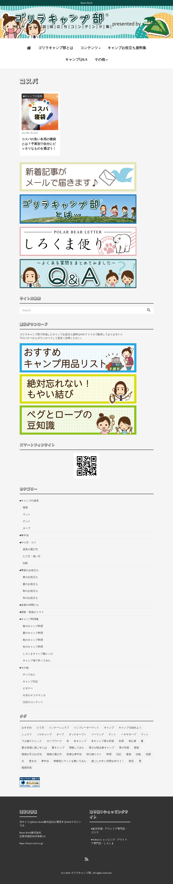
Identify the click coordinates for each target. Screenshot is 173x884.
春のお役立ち (30, 576)
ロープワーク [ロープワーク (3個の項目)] (54, 740)
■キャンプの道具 (29, 499)
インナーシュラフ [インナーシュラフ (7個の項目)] (59, 726)
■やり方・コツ (28, 541)
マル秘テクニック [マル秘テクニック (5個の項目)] (32, 740)
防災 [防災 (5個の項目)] (131, 760)
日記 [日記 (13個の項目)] (118, 753)
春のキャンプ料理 (33, 625)
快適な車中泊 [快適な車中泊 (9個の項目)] (74, 753)
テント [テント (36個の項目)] (112, 733)
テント (26, 520)
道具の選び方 (30, 548)
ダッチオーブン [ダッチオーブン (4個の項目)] (77, 733)
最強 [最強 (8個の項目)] (128, 753)
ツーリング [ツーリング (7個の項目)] (97, 733)
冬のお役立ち (30, 597)
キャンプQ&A (76, 59)
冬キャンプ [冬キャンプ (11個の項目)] (80, 740)
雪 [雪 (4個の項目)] (140, 760)
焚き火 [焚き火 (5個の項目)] (33, 760)
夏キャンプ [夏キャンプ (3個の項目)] (58, 746)
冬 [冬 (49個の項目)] (68, 740)
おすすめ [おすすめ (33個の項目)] (27, 726)
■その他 (24, 666)
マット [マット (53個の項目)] (144, 733)
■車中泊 (24, 534)
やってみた (29, 673)
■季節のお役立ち (29, 569)
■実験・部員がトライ (32, 611)
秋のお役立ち (30, 590)
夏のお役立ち (30, 583)
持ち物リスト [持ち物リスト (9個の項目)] (94, 753)
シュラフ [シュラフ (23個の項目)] (27, 733)
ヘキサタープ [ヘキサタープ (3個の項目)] (128, 733)
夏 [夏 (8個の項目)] (142, 740)
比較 (25, 562)
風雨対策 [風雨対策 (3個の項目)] (27, 766)
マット (26, 513)
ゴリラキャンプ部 (81, 872)
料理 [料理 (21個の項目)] (109, 753)
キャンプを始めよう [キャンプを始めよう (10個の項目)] (130, 726)
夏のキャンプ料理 (33, 632)
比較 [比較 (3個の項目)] (138, 753)
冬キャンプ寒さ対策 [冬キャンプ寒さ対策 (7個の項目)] (102, 740)
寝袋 (25, 506)
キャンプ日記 (30, 680)
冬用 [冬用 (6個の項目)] (121, 740)
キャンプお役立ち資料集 (127, 47)
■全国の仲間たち (29, 604)
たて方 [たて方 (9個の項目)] (40, 726)
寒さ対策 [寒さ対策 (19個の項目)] (124, 746)
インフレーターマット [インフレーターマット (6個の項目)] (86, 726)
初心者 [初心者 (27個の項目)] (132, 740)
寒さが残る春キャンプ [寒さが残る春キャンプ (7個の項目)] (101, 746)
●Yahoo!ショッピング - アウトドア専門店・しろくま (109, 840)
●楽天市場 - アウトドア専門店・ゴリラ (109, 829)
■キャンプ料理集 (29, 618)
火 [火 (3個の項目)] (23, 760)
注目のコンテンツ (33, 701)
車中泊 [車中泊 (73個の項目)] (45, 760)
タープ (26, 527)
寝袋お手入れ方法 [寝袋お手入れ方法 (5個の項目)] (32, 753)
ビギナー (28, 687)
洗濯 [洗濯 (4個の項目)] (148, 753)
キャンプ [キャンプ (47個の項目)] (109, 726)
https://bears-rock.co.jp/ (31, 842)
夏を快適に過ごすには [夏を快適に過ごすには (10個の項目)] (34, 746)
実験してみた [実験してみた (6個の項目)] (76, 746)
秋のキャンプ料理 (33, 639)
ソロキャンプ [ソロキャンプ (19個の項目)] (44, 733)
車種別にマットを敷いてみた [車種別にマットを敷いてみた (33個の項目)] (70, 760)
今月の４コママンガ (34, 694)
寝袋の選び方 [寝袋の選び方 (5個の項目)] (54, 753)
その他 (100, 59)
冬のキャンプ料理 (33, 645)
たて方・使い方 (31, 555)
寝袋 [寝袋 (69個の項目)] (136, 746)
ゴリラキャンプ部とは (55, 47)
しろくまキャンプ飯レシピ (38, 652)
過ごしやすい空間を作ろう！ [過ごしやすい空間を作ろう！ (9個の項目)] (107, 760)
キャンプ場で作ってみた (37, 659)
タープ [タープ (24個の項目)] (60, 733)
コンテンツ (89, 47)
